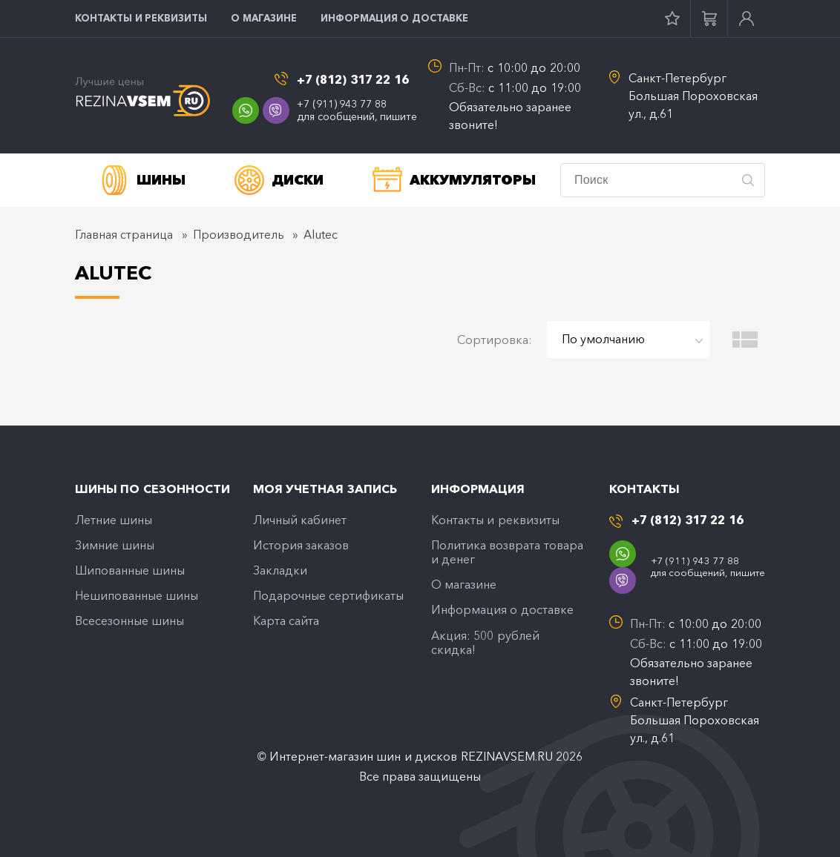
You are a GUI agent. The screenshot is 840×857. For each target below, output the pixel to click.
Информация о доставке (394, 18)
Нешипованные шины (136, 595)
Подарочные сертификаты (328, 595)
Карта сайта (286, 620)
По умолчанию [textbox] (603, 338)
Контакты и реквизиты (141, 18)
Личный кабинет (300, 519)
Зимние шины (114, 544)
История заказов (301, 544)
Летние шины (113, 519)
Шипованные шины (130, 570)
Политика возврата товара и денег (507, 551)
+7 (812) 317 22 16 (353, 80)
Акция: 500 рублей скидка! (485, 642)
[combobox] (628, 339)
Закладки (280, 570)
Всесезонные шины (129, 620)
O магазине (264, 18)
